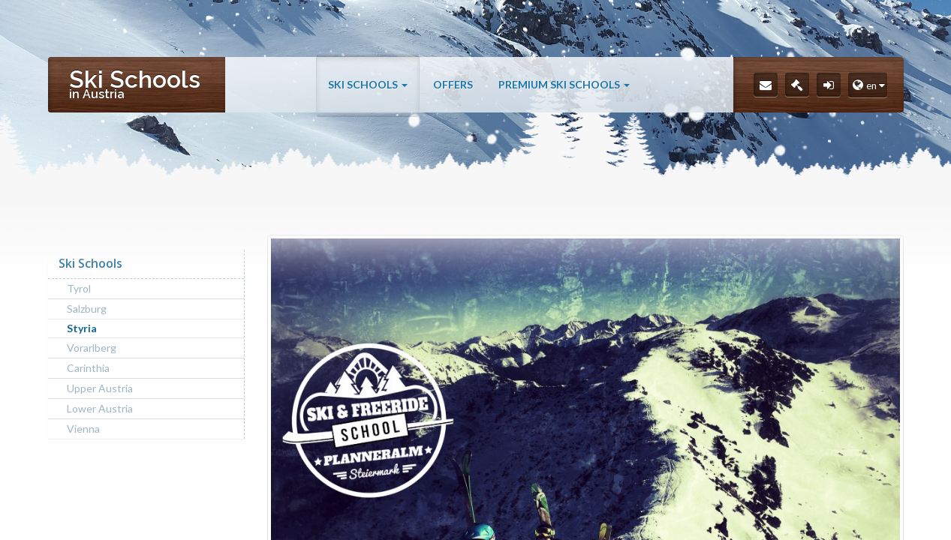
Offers (453, 84)
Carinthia (88, 368)
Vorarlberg (91, 347)
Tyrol (79, 288)
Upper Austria (100, 388)
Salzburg (87, 308)
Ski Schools (368, 84)
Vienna (83, 428)
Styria (82, 328)
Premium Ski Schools (564, 84)
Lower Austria (100, 408)
